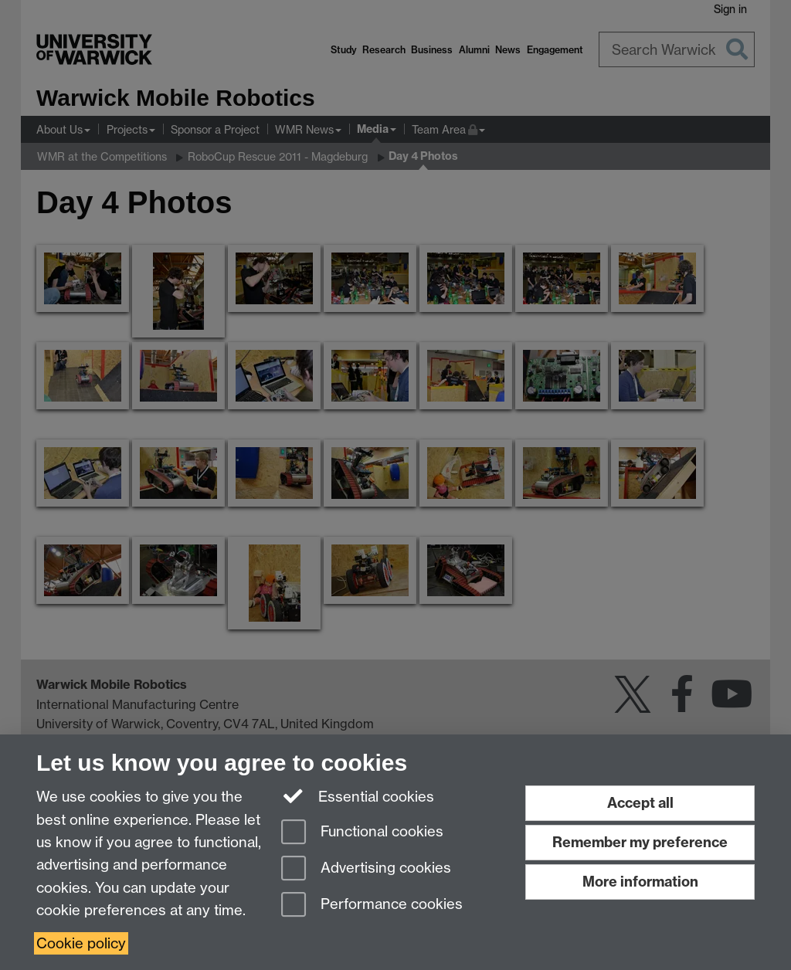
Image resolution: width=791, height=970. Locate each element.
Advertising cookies (366, 869)
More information (640, 881)
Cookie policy (81, 943)
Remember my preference (640, 842)
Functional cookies (362, 833)
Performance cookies (372, 905)
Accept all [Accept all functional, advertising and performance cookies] (640, 803)
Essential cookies (358, 795)
